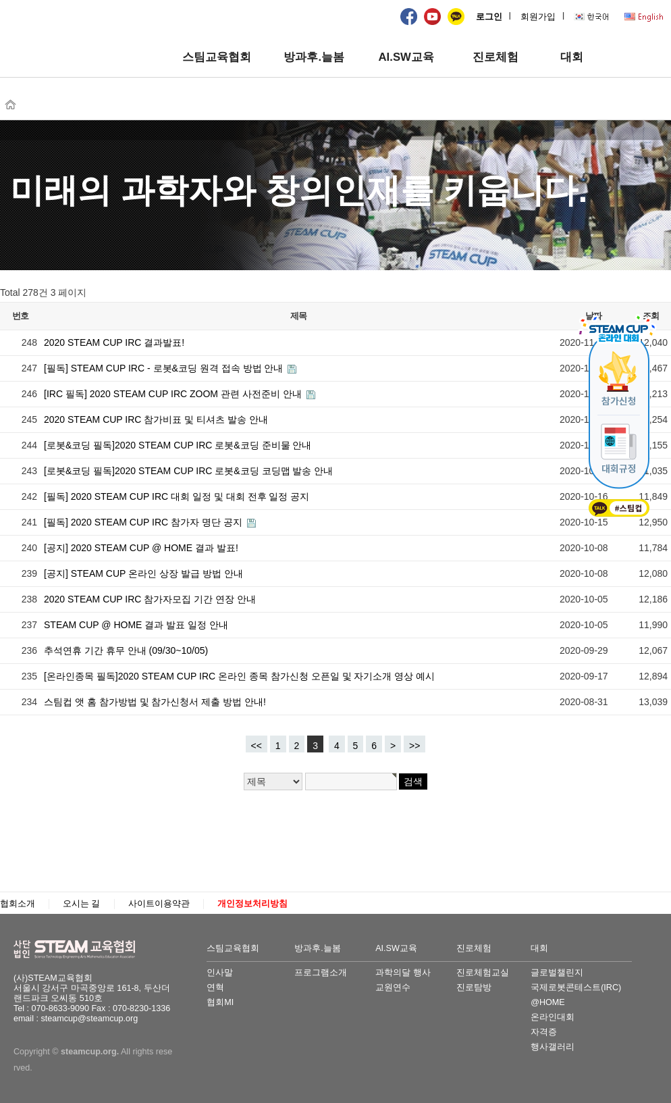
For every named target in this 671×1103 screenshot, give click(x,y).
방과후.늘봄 (314, 57)
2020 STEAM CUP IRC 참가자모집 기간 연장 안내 (150, 599)
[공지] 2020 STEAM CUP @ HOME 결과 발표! (141, 547)
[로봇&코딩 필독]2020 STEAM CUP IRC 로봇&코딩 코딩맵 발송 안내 (188, 470)
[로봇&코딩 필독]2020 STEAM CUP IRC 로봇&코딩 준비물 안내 (177, 445)
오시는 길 (82, 903)
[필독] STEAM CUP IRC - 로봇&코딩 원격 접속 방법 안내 (165, 368)
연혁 (215, 987)
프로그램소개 (320, 972)
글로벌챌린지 (557, 972)
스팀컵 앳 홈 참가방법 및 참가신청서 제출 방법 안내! (155, 701)
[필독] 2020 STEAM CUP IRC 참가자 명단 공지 (144, 522)
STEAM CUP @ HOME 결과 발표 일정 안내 (136, 624)
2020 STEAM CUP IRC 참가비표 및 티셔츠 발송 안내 (156, 419)
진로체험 (495, 57)
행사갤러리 (552, 1047)
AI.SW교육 (405, 57)
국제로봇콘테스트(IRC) (576, 987)
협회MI (220, 1002)
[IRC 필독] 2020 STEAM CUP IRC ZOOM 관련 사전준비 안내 (174, 393)
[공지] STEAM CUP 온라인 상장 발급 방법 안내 (143, 573)
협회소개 (17, 903)
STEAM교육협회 (81, 950)
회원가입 (538, 17)
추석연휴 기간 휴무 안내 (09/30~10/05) (126, 650)
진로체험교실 (482, 972)
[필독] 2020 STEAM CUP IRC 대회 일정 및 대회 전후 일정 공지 (176, 496)
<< (256, 745)
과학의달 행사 (403, 972)
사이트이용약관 (159, 903)
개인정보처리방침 (252, 903)
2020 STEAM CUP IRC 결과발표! (114, 342)
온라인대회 (552, 1017)
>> (414, 745)
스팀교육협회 (216, 57)
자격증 (544, 1032)
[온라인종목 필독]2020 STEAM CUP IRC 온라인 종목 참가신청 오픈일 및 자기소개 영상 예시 (239, 676)
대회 (571, 57)
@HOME (548, 1002)
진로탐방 (473, 987)
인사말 (220, 972)
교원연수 (392, 987)
